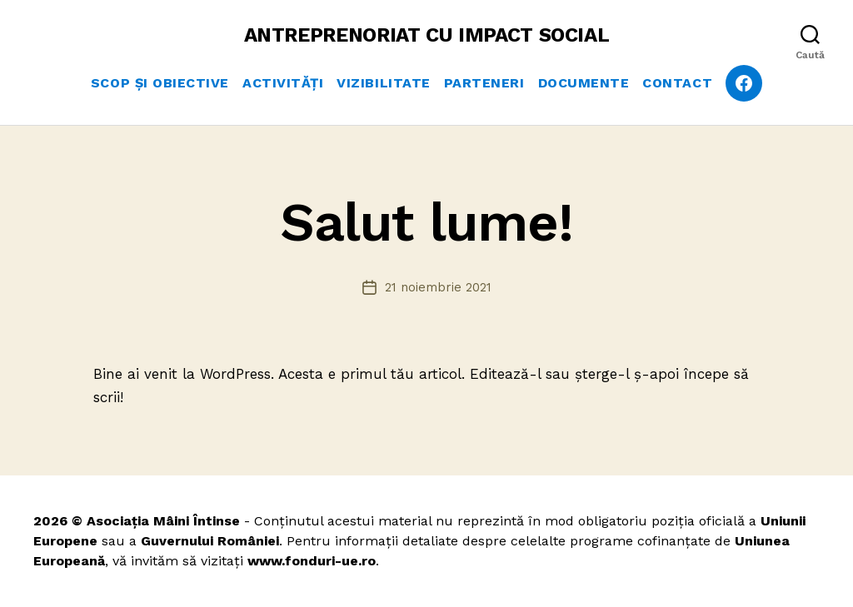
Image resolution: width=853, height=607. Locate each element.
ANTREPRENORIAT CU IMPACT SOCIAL (427, 35)
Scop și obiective (160, 83)
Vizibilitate (383, 83)
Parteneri (484, 83)
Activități (282, 83)
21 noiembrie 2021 (438, 287)
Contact (677, 83)
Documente (584, 83)
